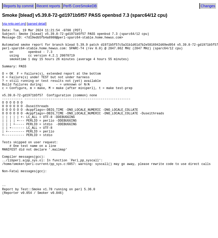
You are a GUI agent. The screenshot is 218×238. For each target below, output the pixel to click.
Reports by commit (18, 6)
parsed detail (37, 24)
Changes (208, 6)
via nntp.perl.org (14, 24)
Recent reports (48, 6)
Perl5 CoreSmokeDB (80, 6)
